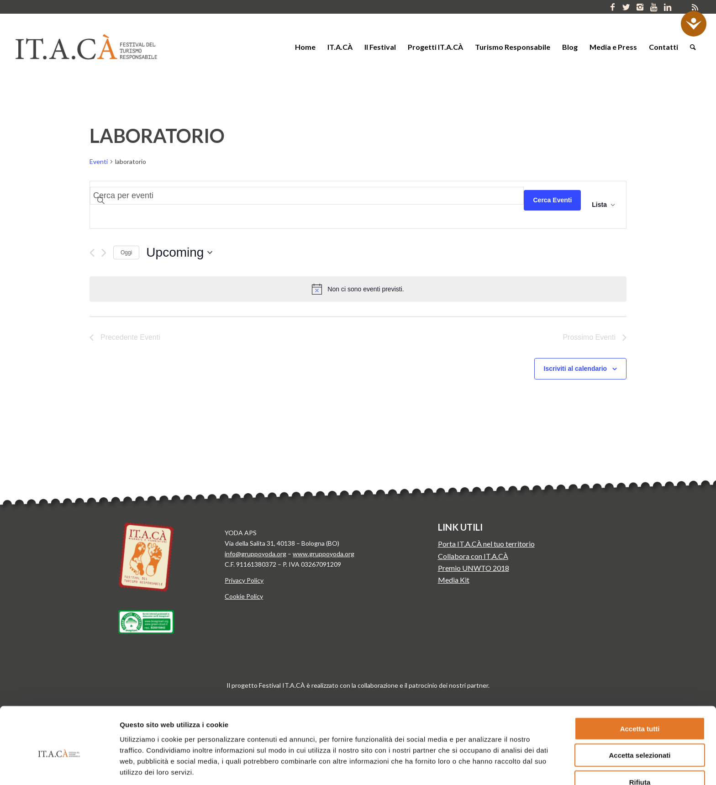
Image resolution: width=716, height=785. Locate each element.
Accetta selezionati (639, 712)
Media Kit (453, 579)
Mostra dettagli (478, 767)
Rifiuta (640, 738)
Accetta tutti (640, 685)
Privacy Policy (244, 580)
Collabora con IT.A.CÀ (473, 556)
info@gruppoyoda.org (255, 554)
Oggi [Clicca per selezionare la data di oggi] (126, 252)
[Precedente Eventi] (92, 252)
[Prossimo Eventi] (103, 252)
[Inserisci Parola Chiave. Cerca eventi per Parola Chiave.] (307, 196)
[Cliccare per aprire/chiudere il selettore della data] (179, 252)
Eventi (99, 161)
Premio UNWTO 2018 (473, 568)
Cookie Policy (244, 596)
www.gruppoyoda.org (323, 554)
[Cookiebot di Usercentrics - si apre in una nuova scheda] (59, 767)
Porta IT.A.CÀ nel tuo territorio (486, 543)
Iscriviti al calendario (575, 368)
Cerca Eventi (552, 200)
